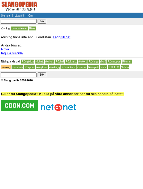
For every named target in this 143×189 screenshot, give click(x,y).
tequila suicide (12, 53)
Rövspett (93, 67)
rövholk (49, 61)
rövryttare (41, 67)
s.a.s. (103, 67)
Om (30, 15)
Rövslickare (68, 67)
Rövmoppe (114, 61)
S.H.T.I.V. (114, 67)
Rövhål (59, 61)
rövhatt (39, 61)
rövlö (103, 61)
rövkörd (82, 61)
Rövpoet (29, 67)
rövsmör (81, 67)
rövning (6, 67)
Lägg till (19, 15)
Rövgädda (28, 61)
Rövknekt (70, 61)
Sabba (125, 67)
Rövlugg (94, 61)
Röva (32, 28)
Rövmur (126, 61)
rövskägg (54, 67)
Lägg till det (61, 37)
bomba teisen (19, 28)
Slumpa (5, 15)
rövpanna (17, 67)
